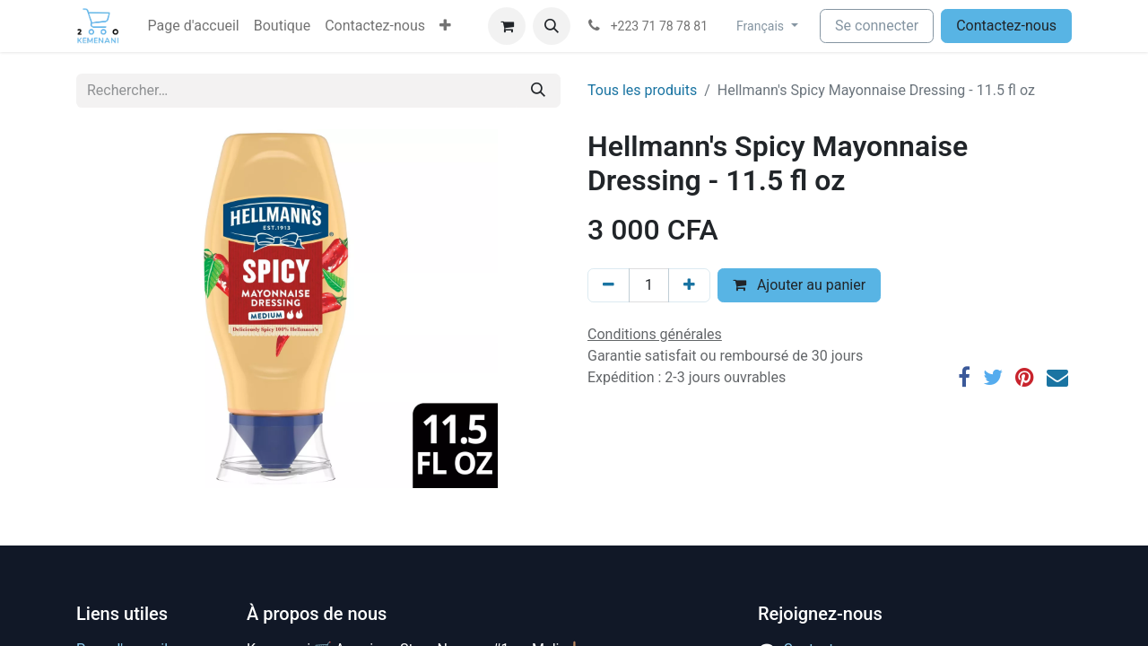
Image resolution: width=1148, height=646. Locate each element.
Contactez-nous (1006, 25)
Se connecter (876, 25)
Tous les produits (642, 90)
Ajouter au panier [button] (799, 284)
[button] (445, 26)
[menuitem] (194, 26)
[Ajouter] (689, 285)
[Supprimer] (608, 285)
